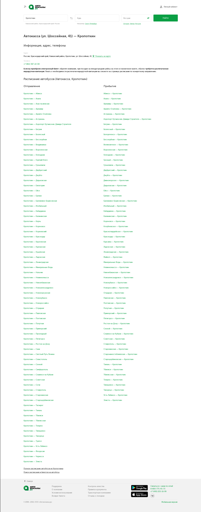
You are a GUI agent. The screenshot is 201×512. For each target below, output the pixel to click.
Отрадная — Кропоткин (114, 293)
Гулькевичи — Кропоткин (114, 165)
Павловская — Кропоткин (115, 298)
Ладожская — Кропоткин (114, 247)
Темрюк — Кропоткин (113, 380)
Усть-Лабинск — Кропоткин (115, 395)
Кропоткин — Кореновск (34, 226)
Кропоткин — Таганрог (33, 405)
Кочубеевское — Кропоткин (116, 226)
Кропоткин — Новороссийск (36, 303)
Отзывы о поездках (96, 496)
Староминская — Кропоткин (116, 349)
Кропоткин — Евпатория (34, 186)
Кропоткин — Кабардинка (35, 211)
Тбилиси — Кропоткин (113, 370)
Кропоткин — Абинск (33, 94)
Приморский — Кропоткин (115, 313)
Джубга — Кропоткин (113, 175)
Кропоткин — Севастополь (35, 359)
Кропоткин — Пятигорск (34, 339)
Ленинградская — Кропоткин (116, 252)
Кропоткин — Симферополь (36, 370)
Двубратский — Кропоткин (115, 170)
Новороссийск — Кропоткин (116, 288)
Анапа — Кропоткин (112, 99)
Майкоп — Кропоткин (113, 257)
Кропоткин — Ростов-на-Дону (37, 344)
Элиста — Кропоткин (113, 400)
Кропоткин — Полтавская (35, 318)
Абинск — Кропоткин (113, 94)
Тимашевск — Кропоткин (114, 385)
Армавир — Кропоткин (113, 104)
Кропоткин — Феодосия (34, 451)
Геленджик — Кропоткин (114, 155)
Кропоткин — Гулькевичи (34, 165)
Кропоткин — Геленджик (34, 155)
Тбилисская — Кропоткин (115, 375)
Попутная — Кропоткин (114, 308)
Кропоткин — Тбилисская (35, 421)
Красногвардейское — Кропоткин (118, 232)
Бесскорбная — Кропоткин (115, 140)
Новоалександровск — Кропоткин (118, 278)
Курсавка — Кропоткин (113, 242)
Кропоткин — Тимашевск (34, 431)
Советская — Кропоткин (114, 339)
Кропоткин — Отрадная (34, 308)
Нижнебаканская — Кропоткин (117, 272)
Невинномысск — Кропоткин (116, 267)
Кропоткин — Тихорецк (34, 436)
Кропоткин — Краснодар (34, 237)
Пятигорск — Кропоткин (114, 318)
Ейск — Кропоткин (112, 191)
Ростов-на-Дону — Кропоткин (117, 324)
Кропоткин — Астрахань (34, 119)
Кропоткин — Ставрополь (35, 390)
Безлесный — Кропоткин (114, 129)
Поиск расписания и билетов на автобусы (41, 472)
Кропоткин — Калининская (35, 216)
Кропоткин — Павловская (35, 313)
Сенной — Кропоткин (113, 329)
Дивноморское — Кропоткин (116, 180)
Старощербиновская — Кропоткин (118, 359)
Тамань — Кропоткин (113, 364)
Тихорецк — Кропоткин (114, 390)
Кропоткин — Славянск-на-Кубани (38, 375)
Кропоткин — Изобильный (35, 206)
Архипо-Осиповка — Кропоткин (117, 109)
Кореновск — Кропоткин (114, 221)
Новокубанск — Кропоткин (115, 283)
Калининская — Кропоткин (115, 216)
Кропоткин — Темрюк (33, 426)
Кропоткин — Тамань (33, 410)
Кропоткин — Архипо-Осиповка (37, 114)
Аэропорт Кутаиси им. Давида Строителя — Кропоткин (127, 119)
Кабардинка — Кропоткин (115, 211)
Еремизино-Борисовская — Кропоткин (120, 201)
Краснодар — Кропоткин (114, 237)
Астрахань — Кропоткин (114, 114)
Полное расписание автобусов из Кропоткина (43, 469)
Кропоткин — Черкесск (34, 456)
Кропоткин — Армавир (33, 109)
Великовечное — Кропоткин (116, 145)
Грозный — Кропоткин (113, 160)
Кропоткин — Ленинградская (36, 262)
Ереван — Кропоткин (113, 196)
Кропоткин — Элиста (33, 462)
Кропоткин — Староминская (36, 395)
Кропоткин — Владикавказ (35, 145)
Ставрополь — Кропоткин (115, 344)
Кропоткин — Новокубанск (35, 298)
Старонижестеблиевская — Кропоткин (120, 354)
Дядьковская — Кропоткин (115, 186)
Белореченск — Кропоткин (115, 134)
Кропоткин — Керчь (32, 221)
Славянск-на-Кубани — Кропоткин (118, 334)
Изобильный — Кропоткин (115, 206)
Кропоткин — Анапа (32, 99)
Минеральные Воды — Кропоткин (118, 262)
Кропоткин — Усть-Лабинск (35, 446)
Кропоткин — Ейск (32, 191)
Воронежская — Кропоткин (115, 150)
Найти (166, 18)
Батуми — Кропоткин (113, 124)
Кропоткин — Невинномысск (36, 278)
